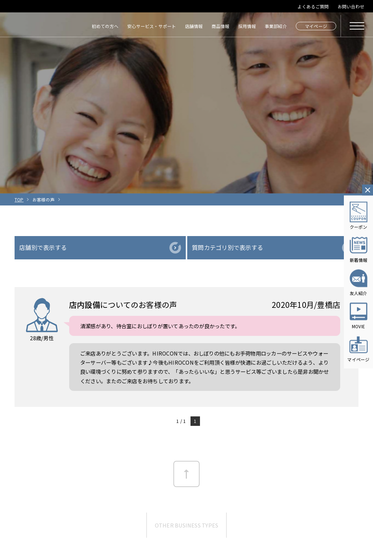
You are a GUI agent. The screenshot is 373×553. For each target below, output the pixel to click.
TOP (19, 199)
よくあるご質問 (313, 6)
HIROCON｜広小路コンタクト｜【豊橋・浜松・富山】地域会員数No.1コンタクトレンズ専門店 (31, 26)
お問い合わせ (351, 6)
